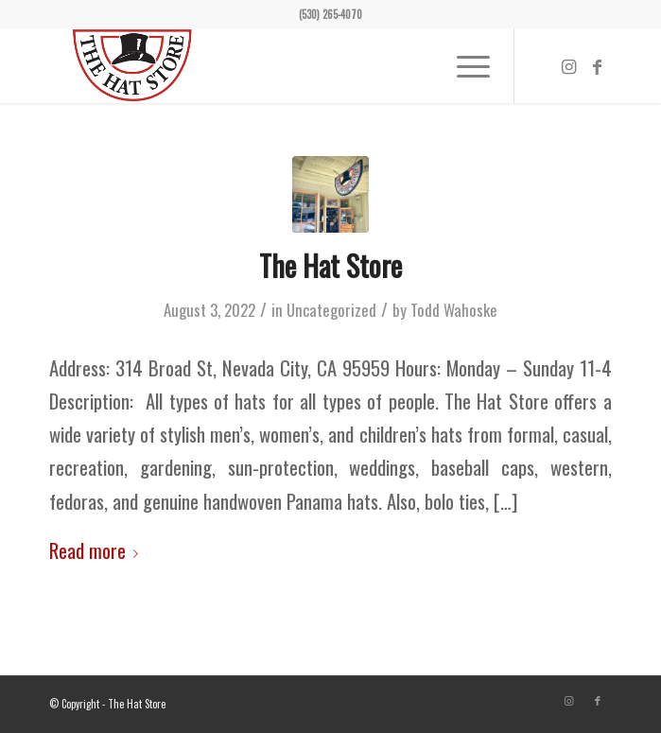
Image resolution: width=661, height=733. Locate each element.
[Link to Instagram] (569, 66)
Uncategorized (331, 310)
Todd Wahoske (453, 310)
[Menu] (464, 65)
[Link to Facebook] (597, 66)
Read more (97, 550)
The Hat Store (330, 265)
